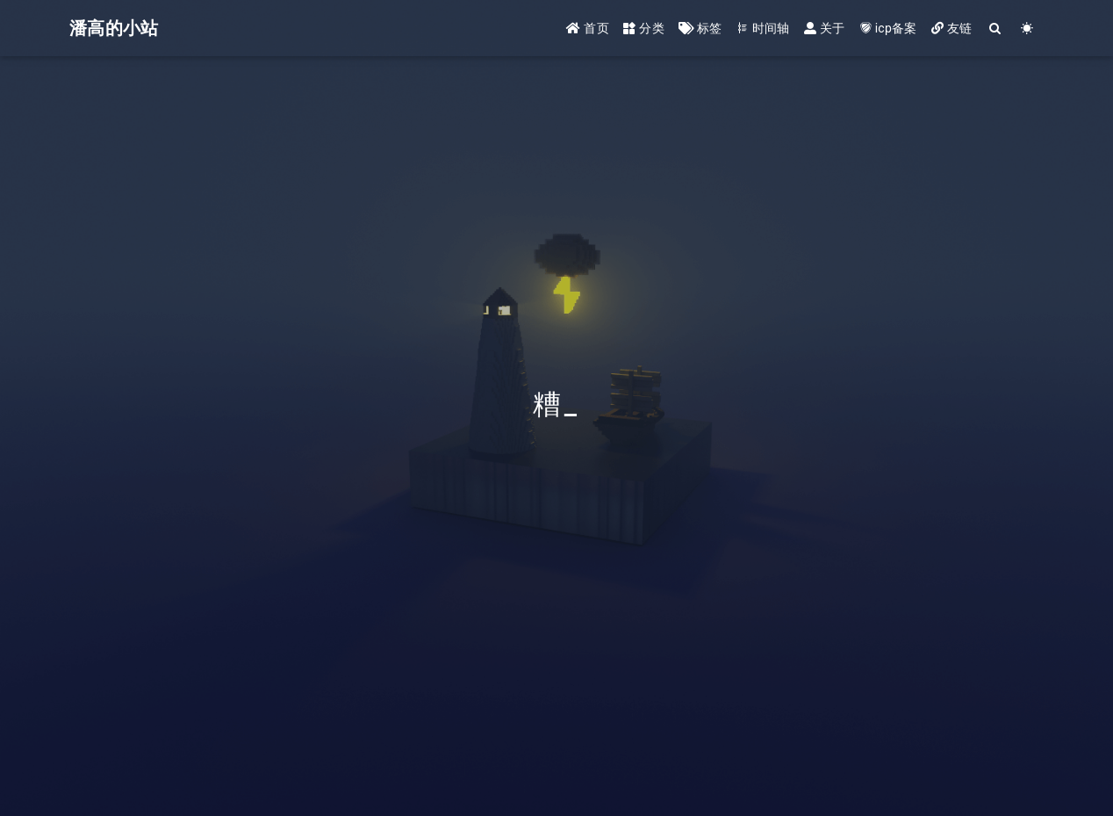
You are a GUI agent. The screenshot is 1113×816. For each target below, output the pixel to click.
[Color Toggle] (1027, 28)
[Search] (996, 28)
